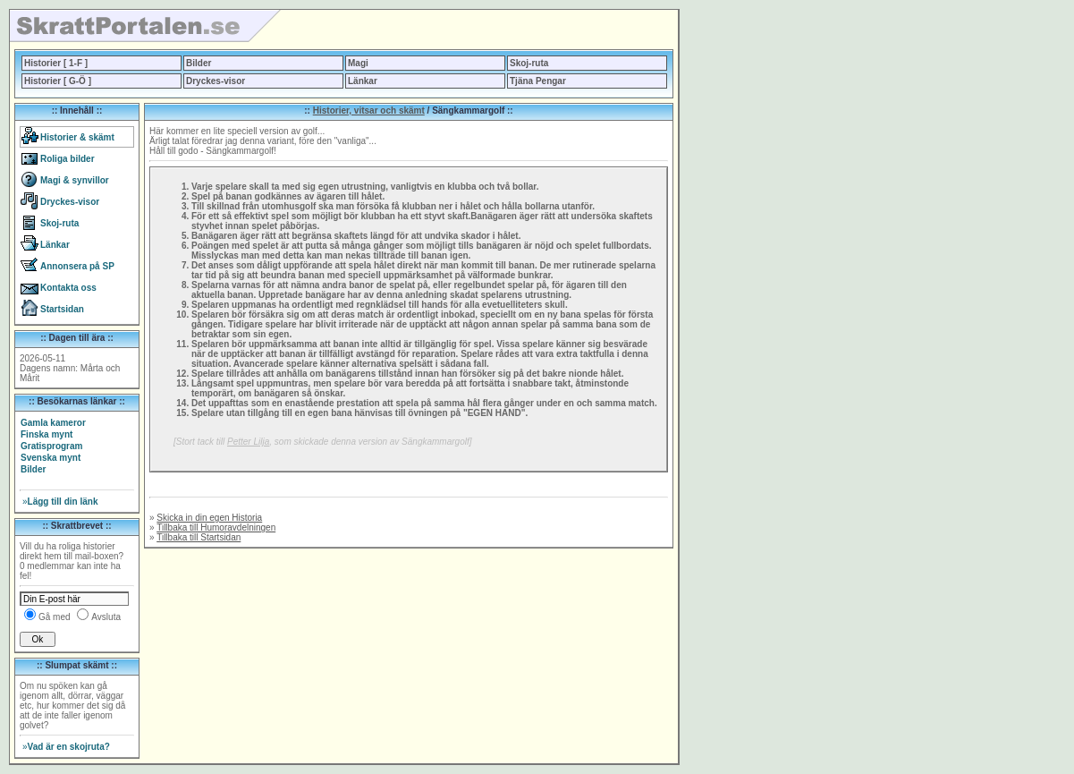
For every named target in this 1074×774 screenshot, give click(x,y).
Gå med (54, 617)
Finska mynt (46, 434)
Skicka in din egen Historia (209, 518)
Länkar (362, 81)
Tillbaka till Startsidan (198, 537)
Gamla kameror (53, 423)
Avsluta (106, 617)
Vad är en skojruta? (66, 747)
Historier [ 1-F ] (56, 63)
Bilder (198, 63)
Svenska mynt (50, 458)
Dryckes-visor (215, 81)
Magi (358, 63)
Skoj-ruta (529, 63)
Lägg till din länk (59, 501)
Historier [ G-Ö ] (57, 81)
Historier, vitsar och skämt (369, 110)
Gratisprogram (51, 446)
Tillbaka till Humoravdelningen (215, 527)
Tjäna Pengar (538, 81)
